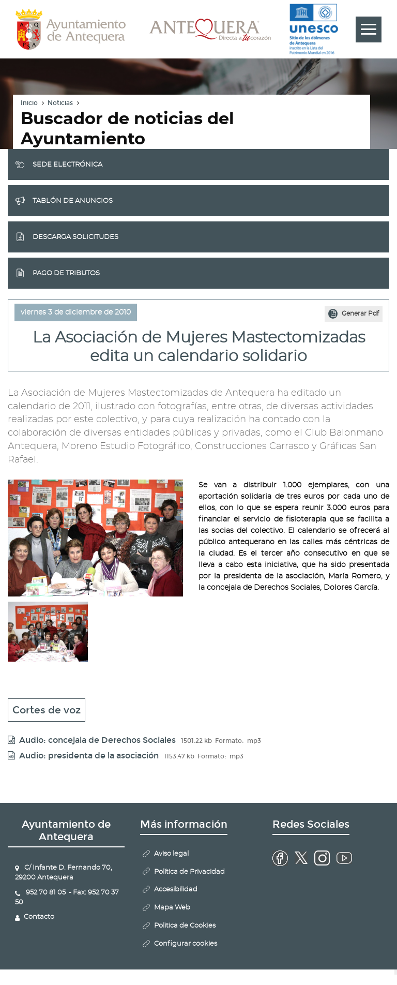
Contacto (39, 917)
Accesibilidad (175, 889)
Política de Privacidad (189, 872)
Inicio (29, 103)
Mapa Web (172, 907)
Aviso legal (171, 853)
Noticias (60, 103)
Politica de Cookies (185, 925)
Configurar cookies (185, 944)
